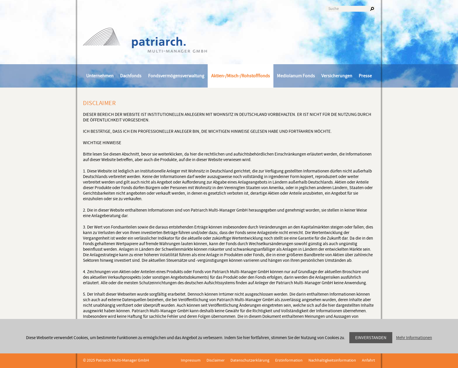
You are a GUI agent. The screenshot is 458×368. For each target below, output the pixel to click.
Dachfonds (130, 76)
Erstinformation (289, 360)
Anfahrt (368, 360)
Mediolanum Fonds (296, 76)
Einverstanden (370, 338)
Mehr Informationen (414, 338)
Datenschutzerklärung (249, 360)
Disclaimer (216, 360)
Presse (365, 76)
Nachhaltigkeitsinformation (332, 360)
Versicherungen (336, 76)
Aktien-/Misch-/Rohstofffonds (240, 76)
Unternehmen (100, 76)
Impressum (191, 360)
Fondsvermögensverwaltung (176, 76)
